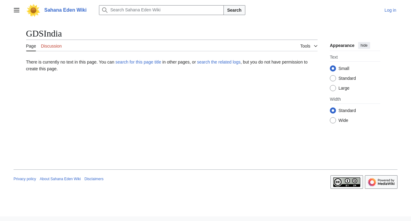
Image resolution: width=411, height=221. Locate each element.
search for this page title (138, 62)
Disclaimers (94, 179)
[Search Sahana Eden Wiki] (161, 10)
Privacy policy (25, 179)
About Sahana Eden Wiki (60, 179)
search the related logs (219, 62)
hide (364, 45)
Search (234, 10)
